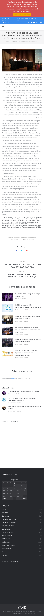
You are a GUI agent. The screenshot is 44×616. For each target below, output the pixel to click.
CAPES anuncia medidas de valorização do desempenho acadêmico (28, 306)
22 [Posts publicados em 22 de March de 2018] (14, 493)
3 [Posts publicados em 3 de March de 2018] (21, 485)
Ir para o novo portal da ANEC (22, 14)
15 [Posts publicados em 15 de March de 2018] (14, 491)
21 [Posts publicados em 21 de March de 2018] (11, 493)
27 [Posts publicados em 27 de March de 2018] (7, 496)
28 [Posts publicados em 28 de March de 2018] (11, 496)
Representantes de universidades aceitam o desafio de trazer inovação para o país (27, 329)
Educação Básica (25, 237)
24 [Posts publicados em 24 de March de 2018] (21, 493)
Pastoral (32, 237)
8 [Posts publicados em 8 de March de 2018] (14, 488)
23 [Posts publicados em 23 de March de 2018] (18, 493)
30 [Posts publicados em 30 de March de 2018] (18, 496)
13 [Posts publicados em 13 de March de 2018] (7, 491)
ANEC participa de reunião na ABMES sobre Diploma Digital (28, 340)
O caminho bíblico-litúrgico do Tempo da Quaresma (27, 295)
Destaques (14, 41)
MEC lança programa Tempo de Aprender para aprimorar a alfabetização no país (26, 352)
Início (7, 41)
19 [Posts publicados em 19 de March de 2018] (4, 493)
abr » (24, 499)
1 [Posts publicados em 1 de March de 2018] (14, 485)
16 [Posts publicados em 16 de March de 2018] (18, 491)
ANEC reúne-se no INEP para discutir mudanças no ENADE (28, 317)
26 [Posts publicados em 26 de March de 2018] (4, 496)
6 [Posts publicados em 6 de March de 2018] (7, 488)
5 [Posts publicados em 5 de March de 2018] (3, 488)
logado (13, 378)
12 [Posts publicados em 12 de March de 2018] (4, 491)
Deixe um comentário (28, 239)
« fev (4, 499)
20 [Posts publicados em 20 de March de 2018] (7, 493)
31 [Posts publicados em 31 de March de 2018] (21, 496)
